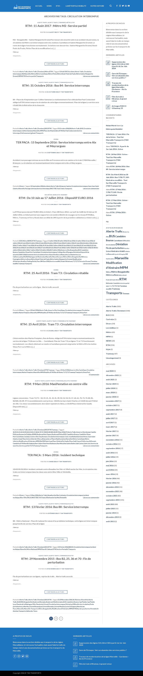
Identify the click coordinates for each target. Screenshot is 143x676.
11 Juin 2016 (89, 241)
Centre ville (34, 437)
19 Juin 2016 (48, 245)
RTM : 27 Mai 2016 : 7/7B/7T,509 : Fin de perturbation (116, 192)
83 (51, 250)
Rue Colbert (39, 443)
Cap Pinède (83, 602)
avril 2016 (110, 470)
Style (108, 349)
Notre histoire (97, 6)
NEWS (49, 6)
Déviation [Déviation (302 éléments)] (122, 244)
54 (31, 432)
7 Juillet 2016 (34, 250)
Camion (68, 186)
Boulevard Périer (57, 434)
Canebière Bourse (73, 434)
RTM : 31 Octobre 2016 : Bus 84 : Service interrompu (56, 85)
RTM (58, 6)
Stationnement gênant (28, 133)
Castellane (36, 252)
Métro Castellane (42, 74)
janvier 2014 (111, 513)
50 (27, 432)
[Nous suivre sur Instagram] (120, 6)
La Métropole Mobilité (114, 127)
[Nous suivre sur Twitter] (123, 6)
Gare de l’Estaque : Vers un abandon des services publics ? (120, 75)
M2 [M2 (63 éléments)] (127, 254)
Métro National (31, 549)
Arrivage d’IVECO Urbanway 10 (119, 107)
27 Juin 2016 (45, 248)
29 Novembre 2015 (66, 600)
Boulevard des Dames (44, 434)
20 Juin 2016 (65, 245)
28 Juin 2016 (53, 248)
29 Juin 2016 (61, 248)
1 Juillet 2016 (52, 241)
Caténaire (62, 495)
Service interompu (43, 188)
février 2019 (111, 384)
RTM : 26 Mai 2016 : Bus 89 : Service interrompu (118, 167)
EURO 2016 (22, 254)
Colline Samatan (27, 131)
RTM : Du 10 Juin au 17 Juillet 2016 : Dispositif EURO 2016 (56, 197)
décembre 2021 (112, 375)
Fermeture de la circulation (36, 254)
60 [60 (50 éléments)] (118, 228)
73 (42, 432)
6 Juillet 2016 (25, 250)
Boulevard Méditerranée (54, 602)
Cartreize (110, 319)
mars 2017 (110, 427)
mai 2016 (109, 465)
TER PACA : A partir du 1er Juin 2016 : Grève (117, 147)
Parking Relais (32, 261)
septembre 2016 (113, 448)
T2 (76, 261)
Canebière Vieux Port (25, 252)
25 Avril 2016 (35, 310)
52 (29, 432)
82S (52, 432)
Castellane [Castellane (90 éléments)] (118, 240)
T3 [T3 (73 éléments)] (116, 286)
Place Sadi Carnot (75, 441)
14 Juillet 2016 (52, 243)
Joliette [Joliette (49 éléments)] (127, 251)
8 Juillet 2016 (45, 250)
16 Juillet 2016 (88, 243)
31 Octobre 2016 (63, 128)
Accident (71, 72)
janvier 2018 (111, 397)
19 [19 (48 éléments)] (107, 228)
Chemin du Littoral (42, 604)
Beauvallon (74, 250)
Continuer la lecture (55, 64)
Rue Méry (60, 443)
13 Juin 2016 (43, 243)
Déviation (76, 252)
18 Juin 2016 (38, 245)
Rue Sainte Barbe (69, 443)
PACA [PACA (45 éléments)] (117, 280)
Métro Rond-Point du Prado (66, 74)
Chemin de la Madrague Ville (26, 604)
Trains (62, 188)
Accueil (38, 6)
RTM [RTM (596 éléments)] (122, 279)
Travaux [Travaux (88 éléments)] (126, 293)
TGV (39, 497)
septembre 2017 (113, 410)
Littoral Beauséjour (35, 606)
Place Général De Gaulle (61, 441)
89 (56, 432)
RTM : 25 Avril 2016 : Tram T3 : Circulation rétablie (56, 273)
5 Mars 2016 (34, 495)
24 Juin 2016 (20, 248)
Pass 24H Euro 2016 (43, 261)
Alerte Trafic (42, 22)
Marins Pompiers (24, 312)
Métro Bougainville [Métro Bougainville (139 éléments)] (120, 272)
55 (32, 432)
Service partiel (31, 76)
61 (38, 432)
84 (70, 128)
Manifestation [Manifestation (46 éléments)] (110, 258)
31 (19, 432)
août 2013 (110, 521)
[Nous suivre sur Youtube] (129, 6)
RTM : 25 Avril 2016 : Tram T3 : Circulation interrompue (56, 324)
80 (46, 432)
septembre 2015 (113, 500)
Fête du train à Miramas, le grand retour (119, 99)
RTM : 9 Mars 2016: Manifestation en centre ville (56, 384)
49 (25, 432)
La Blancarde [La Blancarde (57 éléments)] (110, 254)
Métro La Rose (26, 259)
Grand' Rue (22, 439)
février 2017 (111, 431)
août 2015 (110, 504)
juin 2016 (109, 461)
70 (40, 432)
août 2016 (110, 453)
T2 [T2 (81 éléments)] (113, 286)
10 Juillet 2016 (62, 241)
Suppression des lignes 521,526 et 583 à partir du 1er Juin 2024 (120, 65)
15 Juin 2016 (79, 243)
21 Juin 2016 (75, 245)
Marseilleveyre (57, 257)
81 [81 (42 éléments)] (120, 228)
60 (36, 432)
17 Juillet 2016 (21, 245)
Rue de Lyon (81, 609)
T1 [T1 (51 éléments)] (111, 286)
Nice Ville (23, 497)
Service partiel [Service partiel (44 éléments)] (125, 283)
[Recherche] (110, 6)
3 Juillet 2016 (69, 248)
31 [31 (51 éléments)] (110, 228)
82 (49, 432)
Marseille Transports (31, 609)
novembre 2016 (112, 440)
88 (69, 547)
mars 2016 (110, 474)
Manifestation (60, 439)
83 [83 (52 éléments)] (122, 228)
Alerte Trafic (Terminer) (57, 22)
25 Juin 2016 (28, 248)
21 (70, 245)
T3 (78, 261)
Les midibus (111, 328)
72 (40, 250)
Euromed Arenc (82, 437)
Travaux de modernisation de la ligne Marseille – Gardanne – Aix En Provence (120, 87)
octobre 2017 (111, 405)
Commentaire (94, 375)
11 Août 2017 (63, 72)
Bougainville (28, 602)
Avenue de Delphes (25, 434)
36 (73, 600)
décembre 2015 (112, 487)
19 (43, 245)
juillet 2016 (110, 457)
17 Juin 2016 (30, 245)
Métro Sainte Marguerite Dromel (61, 259)
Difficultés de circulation (81, 604)
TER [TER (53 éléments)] (118, 286)
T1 (74, 261)
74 (44, 432)
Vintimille (63, 497)
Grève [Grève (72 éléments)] (108, 251)
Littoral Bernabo (48, 606)
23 (90, 245)
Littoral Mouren (59, 606)
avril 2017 (110, 422)
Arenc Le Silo (65, 250)
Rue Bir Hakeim (29, 443)
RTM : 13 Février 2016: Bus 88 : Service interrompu (56, 507)
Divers (56, 139)
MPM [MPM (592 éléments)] (124, 267)
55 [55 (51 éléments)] (116, 228)
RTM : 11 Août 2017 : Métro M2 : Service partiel (56, 25)
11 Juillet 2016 (80, 241)
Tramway (63, 194)
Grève (28, 439)
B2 (18, 602)
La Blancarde (63, 254)
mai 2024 (109, 371)
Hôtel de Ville (35, 439)
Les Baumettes (73, 254)
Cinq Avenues (43, 437)
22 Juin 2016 (85, 245)
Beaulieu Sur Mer (53, 495)
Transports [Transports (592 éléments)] (114, 293)
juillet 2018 (110, 388)
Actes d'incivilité (82, 600)
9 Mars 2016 (61, 432)
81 (48, 432)
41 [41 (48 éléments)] (112, 228)
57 (34, 432)
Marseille (27, 74)
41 (92, 248)
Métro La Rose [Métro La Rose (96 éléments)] (112, 275)
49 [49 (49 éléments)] (114, 228)
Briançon (62, 186)
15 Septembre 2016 (37, 186)
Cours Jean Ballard (71, 437)
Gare (89, 186)
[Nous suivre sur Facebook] (117, 6)
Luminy (20, 257)
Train (58, 188)
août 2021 (110, 379)
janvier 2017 (111, 435)
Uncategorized (112, 358)
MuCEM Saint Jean (46, 441)
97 (66, 432)
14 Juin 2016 (61, 243)
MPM (20, 76)
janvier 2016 (111, 483)
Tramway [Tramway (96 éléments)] (116, 289)
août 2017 (110, 414)
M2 (23, 74)
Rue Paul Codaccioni (69, 131)
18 (13, 432)
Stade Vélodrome (67, 261)
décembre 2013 (112, 517)
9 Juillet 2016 (56, 250)
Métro (68, 22)
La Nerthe (25, 606)
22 (80, 245)
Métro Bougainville (74, 257)
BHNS (34, 434)
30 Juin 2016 (78, 248)
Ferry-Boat (49, 254)
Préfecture (85, 441)
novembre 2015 (112, 491)
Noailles (24, 261)
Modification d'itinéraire (27, 441)
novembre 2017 (112, 401)
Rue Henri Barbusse (50, 443)
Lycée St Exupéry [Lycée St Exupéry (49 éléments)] (120, 254)
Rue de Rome (55, 312)
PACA (29, 497)
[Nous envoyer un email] (126, 6)
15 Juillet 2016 (70, 243)
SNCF (51, 188)
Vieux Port (83, 312)
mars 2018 (110, 392)
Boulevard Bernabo (39, 602)
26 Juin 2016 (36, 248)
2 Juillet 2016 (57, 245)
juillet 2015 (110, 508)
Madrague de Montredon (36, 257)
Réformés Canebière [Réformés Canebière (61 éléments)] (113, 283)
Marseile (23, 549)
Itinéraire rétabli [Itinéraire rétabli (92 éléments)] (118, 251)
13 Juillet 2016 (34, 243)
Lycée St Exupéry (71, 606)
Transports (40, 76)
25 (59, 600)
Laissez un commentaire (91, 76)
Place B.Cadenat (46, 549)
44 (94, 248)
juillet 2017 (110, 418)
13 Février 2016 (63, 547)
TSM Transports (66, 32)
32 (21, 432)
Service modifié (55, 261)
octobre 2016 (111, 444)
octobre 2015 (111, 496)
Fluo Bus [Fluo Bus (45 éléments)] (126, 248)
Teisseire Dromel (85, 261)
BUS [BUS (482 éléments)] (112, 236)
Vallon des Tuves (31, 611)
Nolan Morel (111, 125)
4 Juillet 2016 (86, 248)
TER (55, 188)
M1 (24, 257)
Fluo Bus (56, 254)
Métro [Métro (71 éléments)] (108, 272)
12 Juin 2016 (25, 243)
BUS (68, 82)
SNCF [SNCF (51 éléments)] (108, 286)
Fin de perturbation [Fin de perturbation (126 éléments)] (115, 248)
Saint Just (87, 443)
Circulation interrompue (79, 186)
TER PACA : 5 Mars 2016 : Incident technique (56, 455)
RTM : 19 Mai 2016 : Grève (116, 213)
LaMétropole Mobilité (76, 6)
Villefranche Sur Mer (53, 497)
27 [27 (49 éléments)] (108, 228)
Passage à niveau (30, 188)
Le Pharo (52, 439)
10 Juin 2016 (71, 241)
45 (96, 248)
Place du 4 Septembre (51, 131)
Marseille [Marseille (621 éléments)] (121, 258)
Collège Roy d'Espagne (65, 252)
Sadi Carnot (80, 443)
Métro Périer (52, 74)
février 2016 (111, 478)
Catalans (27, 437)
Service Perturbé (62, 549)
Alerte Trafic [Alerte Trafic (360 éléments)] (114, 231)
